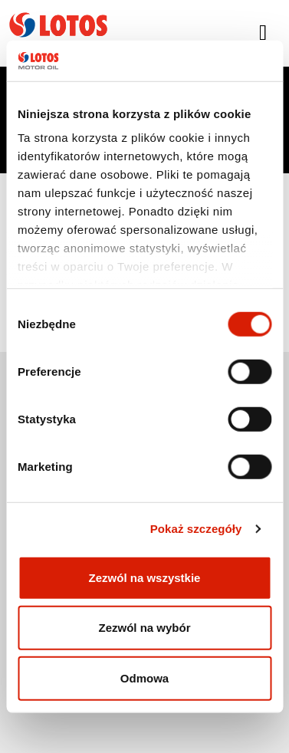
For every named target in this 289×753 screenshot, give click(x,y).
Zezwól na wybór (144, 627)
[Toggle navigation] (263, 33)
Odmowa (144, 677)
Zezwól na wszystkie (145, 577)
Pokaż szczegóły (196, 528)
